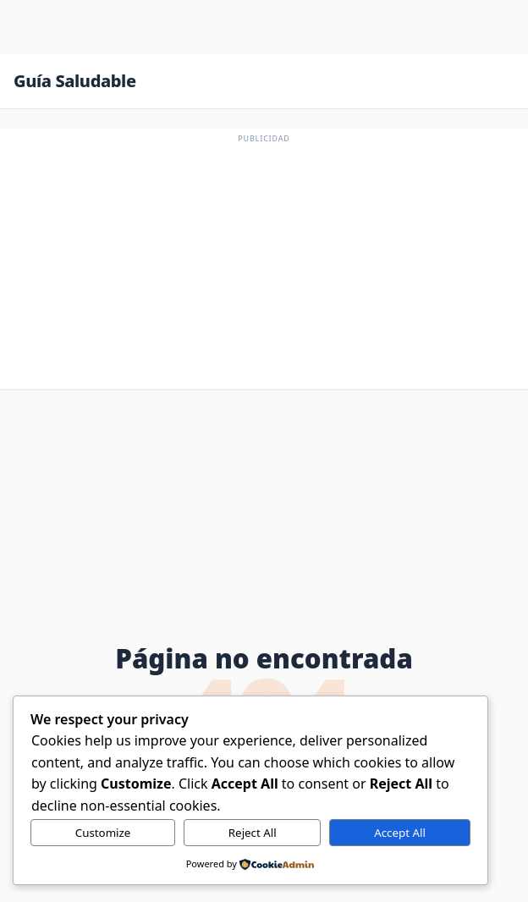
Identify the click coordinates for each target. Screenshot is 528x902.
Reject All (252, 832)
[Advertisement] (264, 264)
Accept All (400, 832)
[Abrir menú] (497, 81)
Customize (103, 832)
